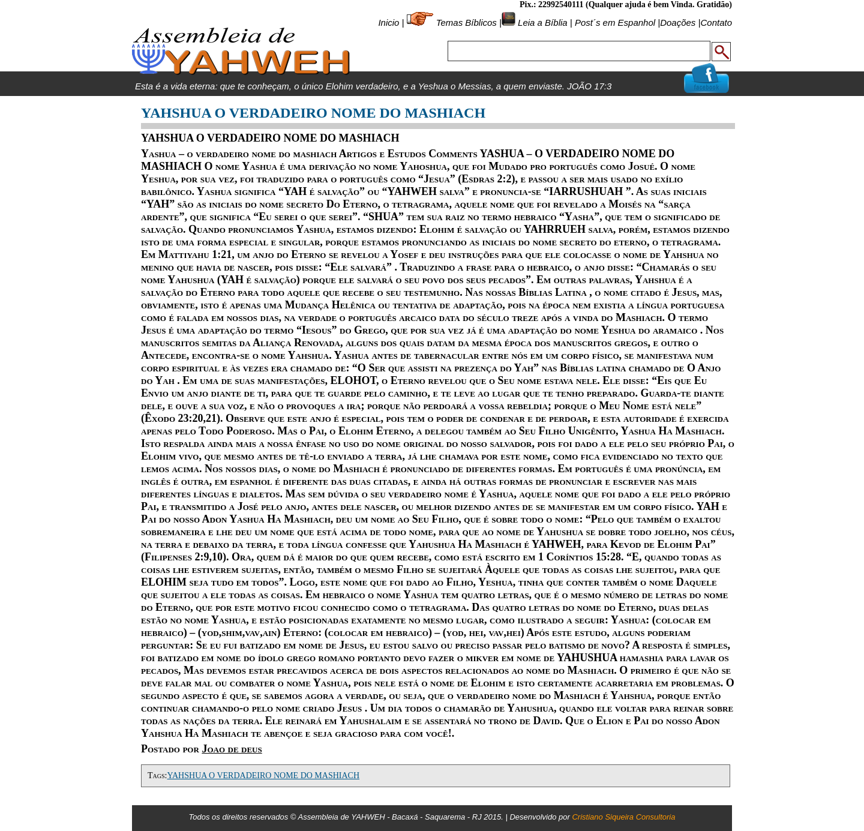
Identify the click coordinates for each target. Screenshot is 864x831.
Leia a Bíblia (541, 22)
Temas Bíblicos (466, 22)
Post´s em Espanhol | (617, 22)
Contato (716, 22)
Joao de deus (232, 749)
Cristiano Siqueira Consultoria (623, 816)
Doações (677, 22)
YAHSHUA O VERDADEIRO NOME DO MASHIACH (263, 775)
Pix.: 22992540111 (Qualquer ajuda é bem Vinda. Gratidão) (626, 4)
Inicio (388, 22)
